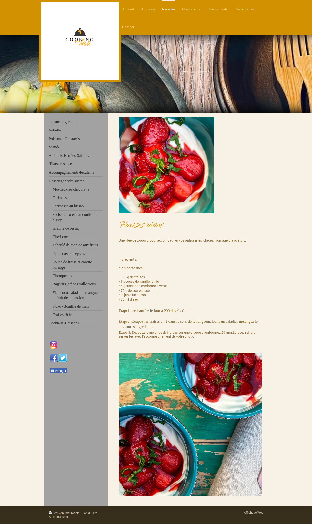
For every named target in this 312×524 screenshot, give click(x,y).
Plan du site (89, 513)
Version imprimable (64, 513)
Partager (58, 371)
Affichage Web (253, 512)
